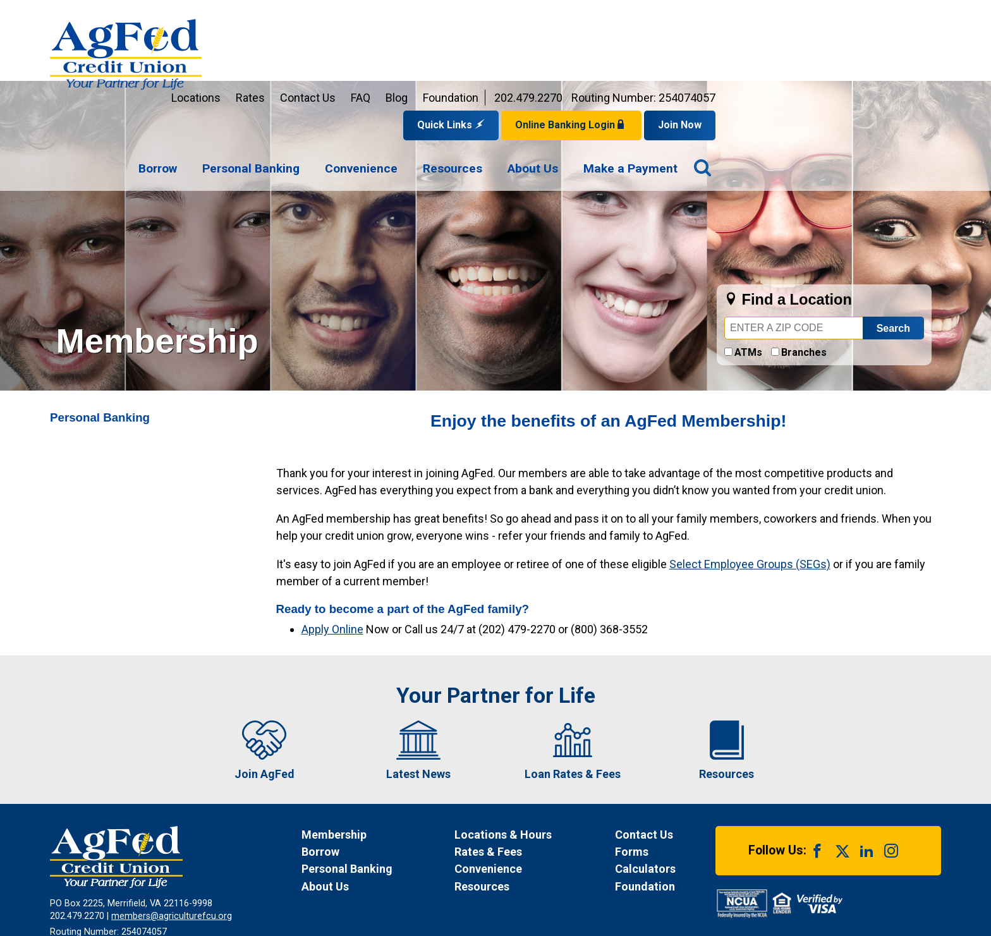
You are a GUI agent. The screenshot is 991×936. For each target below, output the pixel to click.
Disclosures (433, 882)
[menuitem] (383, 87)
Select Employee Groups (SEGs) (749, 482)
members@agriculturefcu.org (171, 834)
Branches (804, 270)
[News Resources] (522, 804)
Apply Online (332, 547)
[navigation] (633, 87)
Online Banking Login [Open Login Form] (797, 43)
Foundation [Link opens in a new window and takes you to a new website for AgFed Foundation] (676, 15)
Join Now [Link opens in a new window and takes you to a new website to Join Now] (905, 43)
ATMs (748, 270)
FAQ (586, 15)
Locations (421, 15)
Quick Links (676, 43)
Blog (622, 15)
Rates (475, 15)
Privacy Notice (249, 882)
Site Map (492, 882)
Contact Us (533, 15)
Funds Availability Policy (344, 882)
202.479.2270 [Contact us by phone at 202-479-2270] (754, 15)
